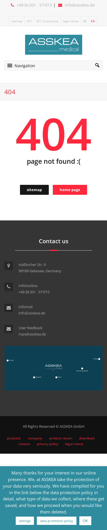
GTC (29, 21)
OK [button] (85, 520)
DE (85, 21)
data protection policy (56, 521)
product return (60, 438)
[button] (25, 65)
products (14, 438)
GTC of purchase (47, 21)
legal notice (71, 21)
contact (24, 443)
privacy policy (47, 443)
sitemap (16, 21)
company (35, 438)
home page (70, 189)
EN (93, 21)
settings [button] (25, 521)
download (86, 438)
